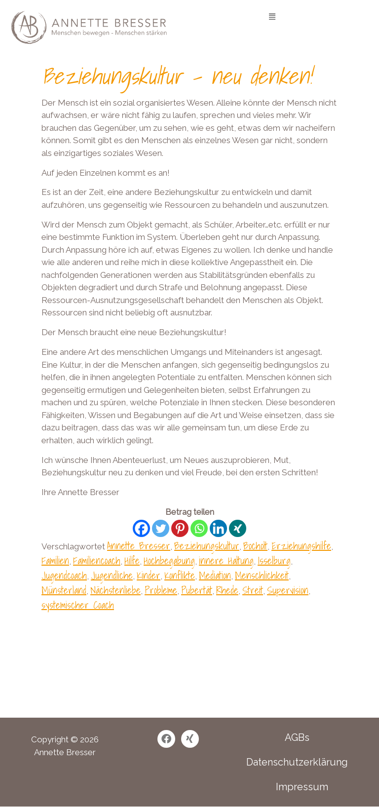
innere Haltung (226, 561)
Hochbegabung (169, 561)
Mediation (215, 575)
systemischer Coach (77, 605)
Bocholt (255, 546)
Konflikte (179, 575)
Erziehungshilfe (301, 546)
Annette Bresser (138, 546)
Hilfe (132, 561)
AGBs (297, 737)
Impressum (302, 787)
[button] (272, 16)
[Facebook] (141, 528)
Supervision (287, 590)
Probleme (161, 590)
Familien (55, 561)
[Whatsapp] (199, 528)
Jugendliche (112, 575)
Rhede (227, 590)
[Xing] (237, 528)
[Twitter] (160, 528)
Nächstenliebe (115, 590)
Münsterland (63, 590)
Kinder (148, 575)
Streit (252, 590)
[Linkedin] (218, 528)
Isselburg (274, 561)
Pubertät (196, 590)
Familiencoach (96, 561)
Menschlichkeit (262, 575)
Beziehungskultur (206, 546)
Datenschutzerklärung (297, 762)
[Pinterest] (180, 528)
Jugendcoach (64, 575)
